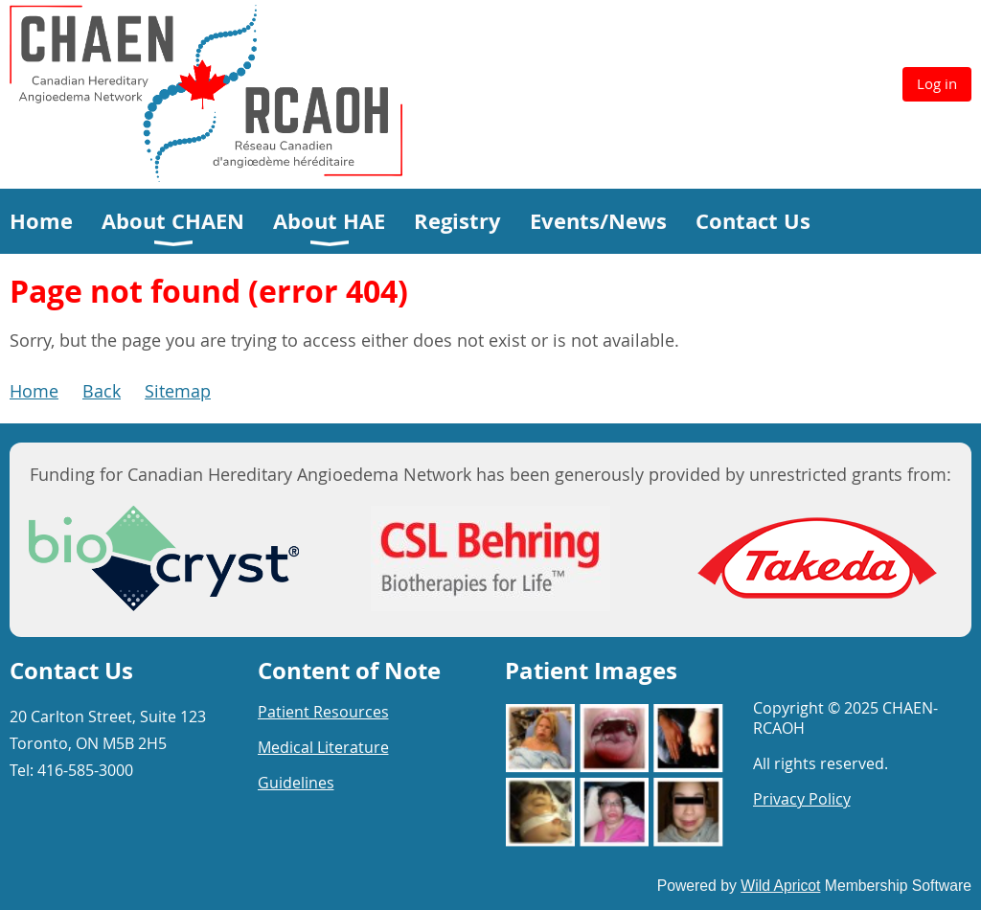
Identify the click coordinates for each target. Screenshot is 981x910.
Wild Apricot (780, 885)
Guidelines (296, 782)
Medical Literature (323, 747)
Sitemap (178, 390)
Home (34, 390)
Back (101, 390)
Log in (937, 83)
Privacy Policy (802, 798)
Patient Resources (323, 711)
